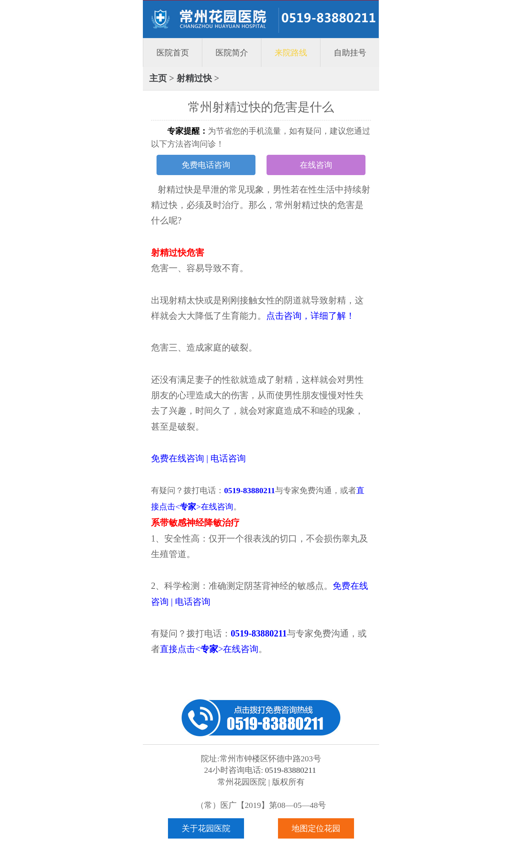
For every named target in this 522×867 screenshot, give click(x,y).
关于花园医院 (206, 828)
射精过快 (194, 78)
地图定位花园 (316, 828)
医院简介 (232, 52)
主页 (158, 78)
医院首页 (173, 52)
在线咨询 (316, 165)
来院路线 (291, 52)
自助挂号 (350, 52)
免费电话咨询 (206, 165)
